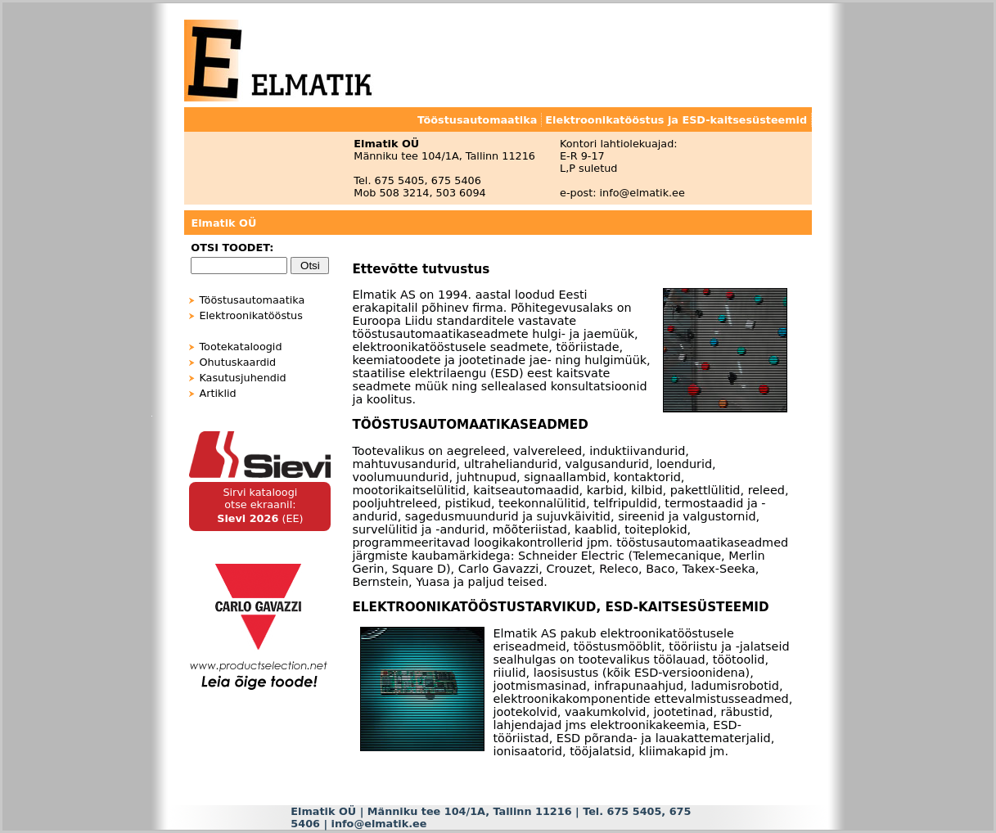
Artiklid (217, 393)
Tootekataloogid (240, 346)
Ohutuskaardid (237, 362)
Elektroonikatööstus (250, 315)
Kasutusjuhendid (242, 377)
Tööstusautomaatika (251, 300)
